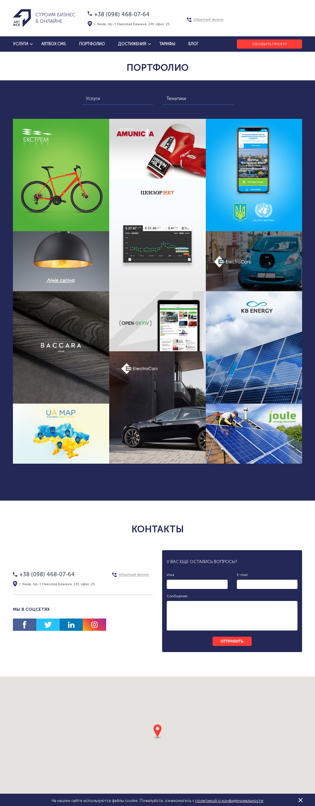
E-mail (242, 575)
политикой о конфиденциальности (229, 800)
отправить (232, 641)
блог (193, 44)
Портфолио (92, 44)
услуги (20, 44)
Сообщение (177, 596)
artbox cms (53, 44)
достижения (132, 44)
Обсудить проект (269, 44)
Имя (170, 575)
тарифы (167, 44)
